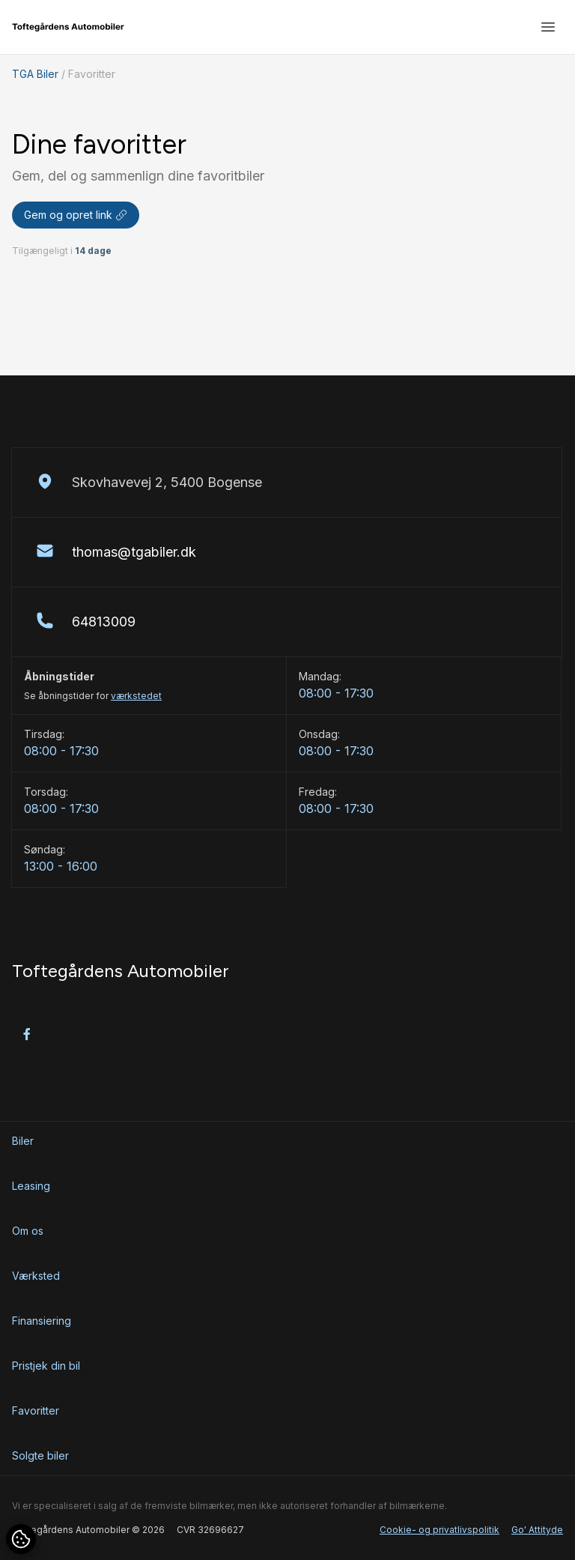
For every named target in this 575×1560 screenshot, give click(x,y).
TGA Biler (35, 73)
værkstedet (136, 695)
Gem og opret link (75, 214)
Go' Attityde (537, 1529)
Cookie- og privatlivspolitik (439, 1529)
